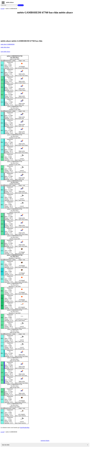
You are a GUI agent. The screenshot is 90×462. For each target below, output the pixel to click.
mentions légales (45, 440)
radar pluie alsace (5, 47)
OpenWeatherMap (24, 427)
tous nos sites (5, 444)
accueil (2, 8)
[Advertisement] (45, 27)
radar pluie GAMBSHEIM (7, 44)
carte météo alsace (5, 51)
